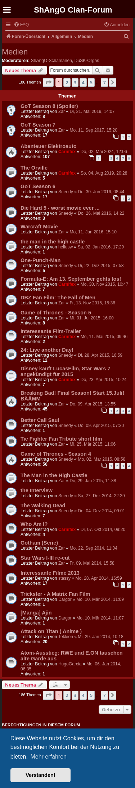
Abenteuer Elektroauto (49, 146)
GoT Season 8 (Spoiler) (49, 106)
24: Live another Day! (47, 350)
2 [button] (67, 82)
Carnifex (67, 151)
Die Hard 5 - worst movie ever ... (60, 208)
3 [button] (75, 82)
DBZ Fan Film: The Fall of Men (58, 297)
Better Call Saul (40, 420)
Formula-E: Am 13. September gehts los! (71, 279)
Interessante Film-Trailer (51, 331)
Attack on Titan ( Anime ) (51, 631)
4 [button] (83, 82)
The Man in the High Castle (54, 475)
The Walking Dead (43, 505)
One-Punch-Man (40, 260)
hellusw (65, 247)
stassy (64, 578)
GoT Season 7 (38, 125)
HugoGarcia (70, 663)
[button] (48, 82)
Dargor (65, 599)
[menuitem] (21, 25)
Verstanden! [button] (40, 775)
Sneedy (65, 191)
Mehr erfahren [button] (48, 757)
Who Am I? (34, 524)
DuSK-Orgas (87, 60)
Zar (61, 111)
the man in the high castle (53, 242)
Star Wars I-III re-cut (45, 558)
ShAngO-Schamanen (51, 60)
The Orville (34, 168)
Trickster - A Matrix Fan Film (55, 594)
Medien (15, 51)
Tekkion (65, 636)
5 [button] (91, 82)
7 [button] (104, 82)
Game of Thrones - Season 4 (56, 454)
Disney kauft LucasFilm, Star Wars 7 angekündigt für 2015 (66, 371)
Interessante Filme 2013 (50, 573)
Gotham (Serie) (39, 543)
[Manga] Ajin (36, 613)
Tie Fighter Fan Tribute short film (61, 439)
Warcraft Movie (39, 226)
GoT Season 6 (38, 186)
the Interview (37, 490)
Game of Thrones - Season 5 (56, 312)
